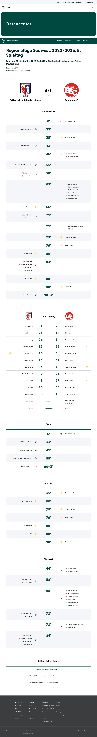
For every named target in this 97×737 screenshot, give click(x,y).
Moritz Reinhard (26, 264)
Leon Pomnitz (24, 145)
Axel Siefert (69, 403)
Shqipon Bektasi (70, 394)
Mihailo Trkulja (70, 137)
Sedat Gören (29, 402)
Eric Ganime (28, 270)
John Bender (53, 676)
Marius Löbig (25, 215)
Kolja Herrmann (73, 187)
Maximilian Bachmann (72, 340)
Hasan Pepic (72, 121)
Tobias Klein (72, 154)
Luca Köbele (72, 193)
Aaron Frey (29, 340)
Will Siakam (25, 173)
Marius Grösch (17, 165)
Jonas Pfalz (28, 176)
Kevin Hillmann (27, 207)
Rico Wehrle (69, 333)
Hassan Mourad (73, 198)
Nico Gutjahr (72, 229)
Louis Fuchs (25, 261)
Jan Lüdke (28, 218)
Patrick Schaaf (24, 129)
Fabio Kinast (72, 195)
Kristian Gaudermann (26, 333)
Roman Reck (53, 682)
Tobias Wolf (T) (28, 326)
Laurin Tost (71, 184)
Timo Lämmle (25, 70)
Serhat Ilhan (72, 190)
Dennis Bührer (70, 400)
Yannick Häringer (70, 237)
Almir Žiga (26, 267)
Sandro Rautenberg (74, 226)
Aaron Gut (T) (69, 326)
